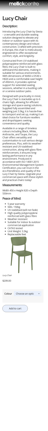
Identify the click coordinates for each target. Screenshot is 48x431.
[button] (24, 10)
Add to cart (15, 308)
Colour (8, 293)
